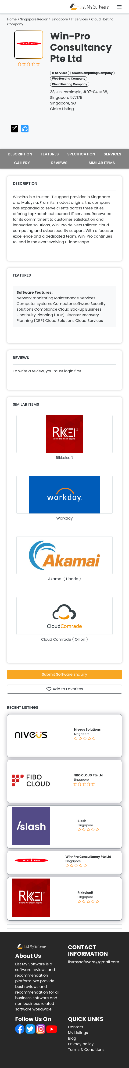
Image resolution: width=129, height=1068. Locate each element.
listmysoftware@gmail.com (93, 962)
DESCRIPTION (20, 154)
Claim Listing (62, 109)
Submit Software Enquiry (64, 674)
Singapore (60, 19)
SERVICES (112, 154)
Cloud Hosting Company (69, 84)
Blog (72, 1038)
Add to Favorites (64, 689)
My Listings (78, 1032)
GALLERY (22, 163)
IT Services (79, 19)
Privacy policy (81, 1044)
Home (12, 19)
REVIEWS (59, 163)
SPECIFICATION (81, 154)
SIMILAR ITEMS (102, 163)
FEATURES (50, 154)
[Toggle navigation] (119, 7)
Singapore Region (34, 19)
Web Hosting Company (68, 79)
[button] (25, 127)
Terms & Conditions (86, 1049)
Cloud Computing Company (92, 73)
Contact (75, 1027)
